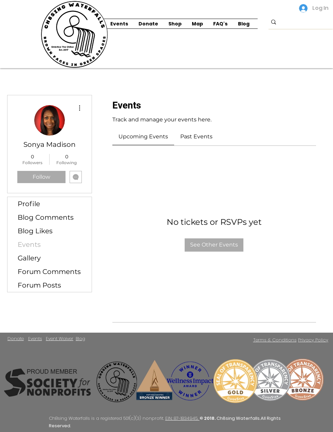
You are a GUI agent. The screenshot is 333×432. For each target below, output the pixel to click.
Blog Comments (46, 217)
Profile (29, 204)
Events (29, 244)
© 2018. (208, 418)
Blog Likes (35, 231)
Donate (15, 338)
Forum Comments (49, 272)
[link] (143, 136)
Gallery (29, 258)
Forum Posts (39, 285)
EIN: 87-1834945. (182, 418)
